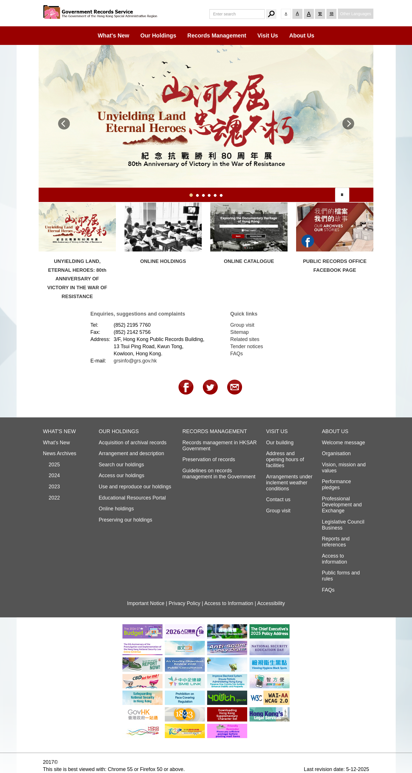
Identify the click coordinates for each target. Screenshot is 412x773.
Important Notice (146, 603)
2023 (51, 486)
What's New (113, 35)
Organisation (336, 453)
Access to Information (228, 603)
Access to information (334, 559)
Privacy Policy (184, 603)
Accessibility (271, 603)
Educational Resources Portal (132, 498)
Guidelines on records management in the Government (219, 473)
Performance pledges (336, 484)
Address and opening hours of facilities (285, 459)
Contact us (278, 499)
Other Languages (355, 13)
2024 (51, 475)
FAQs (236, 353)
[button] (64, 126)
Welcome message (343, 442)
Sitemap (239, 332)
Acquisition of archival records (133, 442)
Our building (280, 442)
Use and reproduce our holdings (135, 486)
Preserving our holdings (125, 520)
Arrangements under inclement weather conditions (289, 482)
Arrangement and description (131, 453)
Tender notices (246, 346)
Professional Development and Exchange (342, 505)
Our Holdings (158, 35)
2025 (51, 464)
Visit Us (267, 35)
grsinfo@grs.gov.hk (135, 361)
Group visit (242, 325)
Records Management (216, 35)
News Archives (59, 453)
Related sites (245, 339)
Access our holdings (121, 475)
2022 (51, 498)
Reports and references (336, 542)
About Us (301, 35)
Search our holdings (121, 464)
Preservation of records (209, 459)
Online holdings (116, 509)
